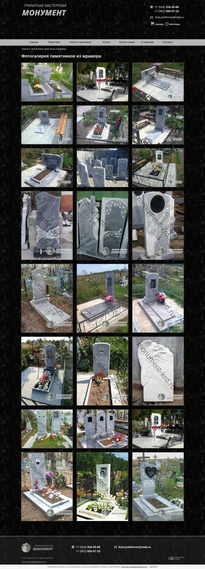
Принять (153, 567)
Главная (33, 42)
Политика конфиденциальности (34, 562)
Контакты (168, 42)
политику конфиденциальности (134, 567)
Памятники (54, 42)
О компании (147, 42)
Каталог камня (127, 42)
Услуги (105, 42)
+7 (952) (166, 11)
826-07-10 (88, 551)
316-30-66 (88, 547)
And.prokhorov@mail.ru (167, 17)
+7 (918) (164, 7)
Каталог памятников (80, 42)
